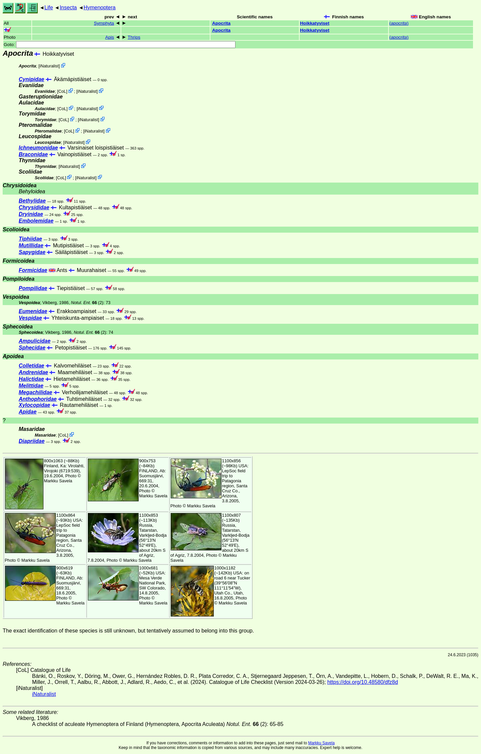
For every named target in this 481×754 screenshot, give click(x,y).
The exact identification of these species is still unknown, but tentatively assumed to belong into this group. (128, 631)
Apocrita (221, 23)
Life (48, 7)
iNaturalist (49, 65)
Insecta (68, 7)
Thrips (134, 37)
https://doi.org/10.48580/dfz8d (362, 682)
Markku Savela (321, 743)
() (398, 23)
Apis (109, 37)
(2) (87, 302)
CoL (62, 91)
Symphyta (104, 23)
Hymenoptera (100, 7)
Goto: (119, 44)
